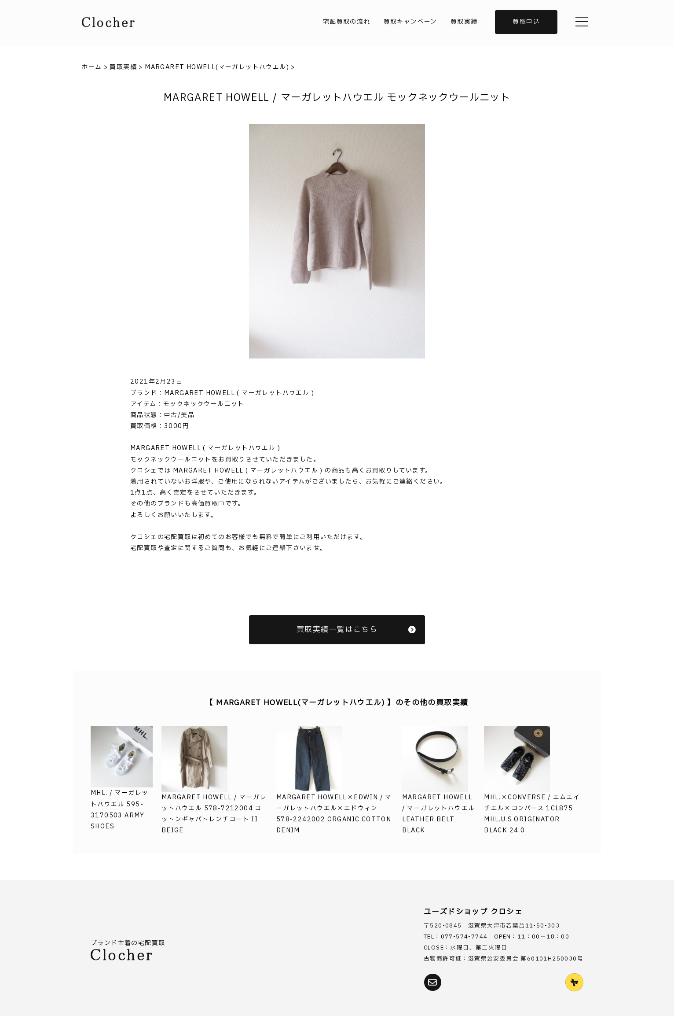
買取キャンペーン (410, 21)
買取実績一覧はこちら (356, 629)
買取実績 (464, 21)
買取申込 (526, 21)
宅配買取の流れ (346, 21)
